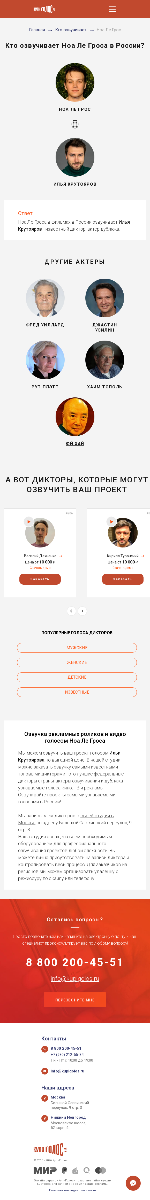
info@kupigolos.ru (75, 979)
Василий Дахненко (40, 556)
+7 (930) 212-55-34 (67, 1054)
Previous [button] (71, 611)
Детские (77, 677)
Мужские (76, 647)
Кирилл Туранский (123, 556)
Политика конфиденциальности (72, 1190)
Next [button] (82, 611)
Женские (77, 662)
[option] (40, 553)
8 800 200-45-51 (75, 962)
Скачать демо (40, 568)
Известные (77, 692)
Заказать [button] (40, 579)
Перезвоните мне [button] (75, 1000)
